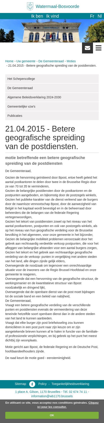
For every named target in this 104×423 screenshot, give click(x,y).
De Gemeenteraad (51, 61)
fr (92, 16)
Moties (71, 61)
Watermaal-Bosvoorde (57, 6)
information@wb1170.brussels (52, 396)
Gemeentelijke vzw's (21, 106)
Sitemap (20, 384)
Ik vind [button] (52, 16)
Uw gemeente (25, 61)
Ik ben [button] (37, 16)
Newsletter (87, 49)
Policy (42, 384)
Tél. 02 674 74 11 (75, 392)
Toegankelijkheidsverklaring (70, 384)
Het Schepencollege (21, 79)
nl (100, 16)
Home (9, 61)
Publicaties (14, 115)
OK (52, 415)
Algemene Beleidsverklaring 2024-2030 (34, 97)
